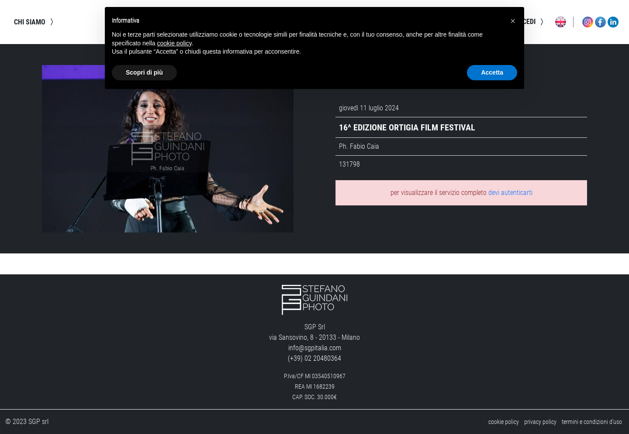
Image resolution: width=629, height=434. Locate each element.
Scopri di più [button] (144, 72)
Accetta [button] (492, 72)
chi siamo (35, 21)
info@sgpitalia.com (314, 348)
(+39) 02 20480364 (314, 358)
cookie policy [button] (174, 43)
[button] (513, 21)
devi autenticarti (510, 192)
